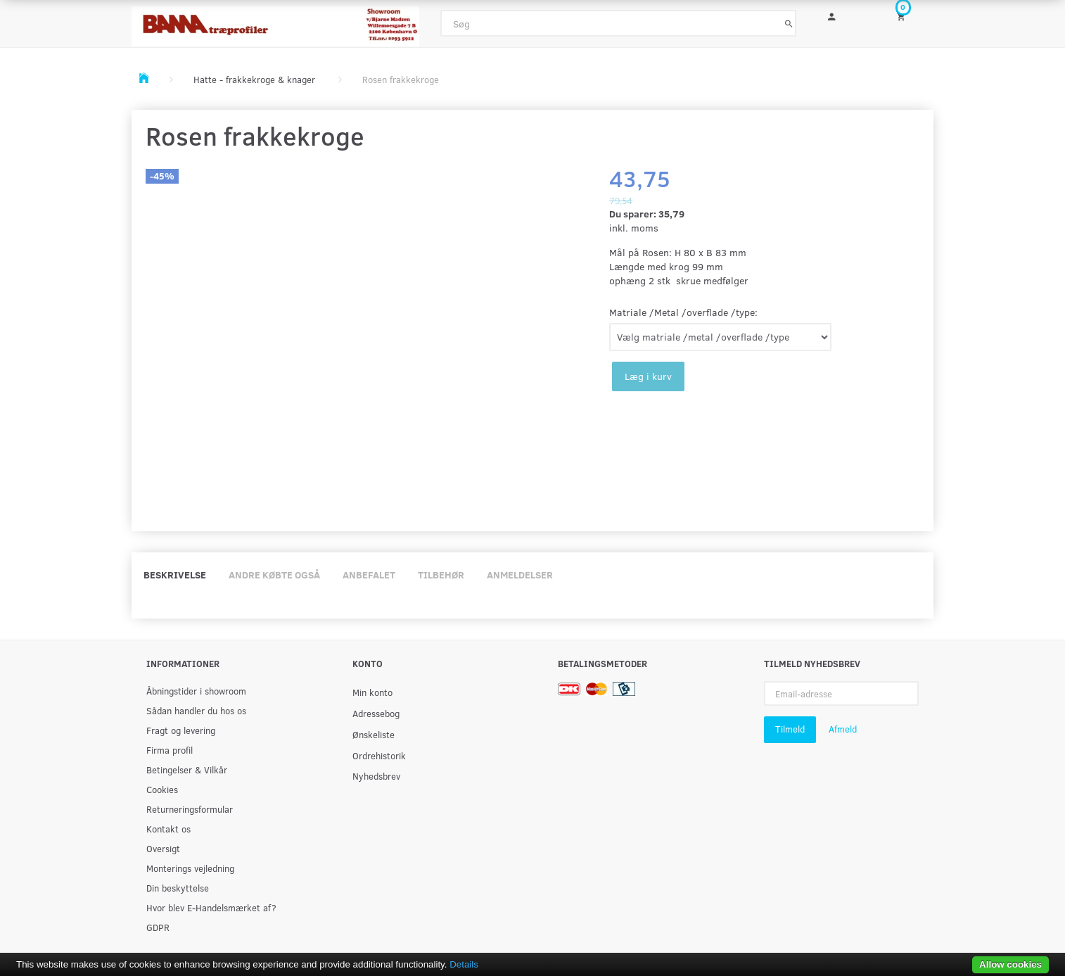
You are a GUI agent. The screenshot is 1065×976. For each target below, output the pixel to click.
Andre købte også (274, 574)
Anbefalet (369, 574)
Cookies (162, 789)
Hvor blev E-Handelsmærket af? (211, 907)
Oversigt (163, 848)
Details (463, 964)
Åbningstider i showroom (196, 691)
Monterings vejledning (190, 868)
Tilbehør (441, 574)
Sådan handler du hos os (196, 710)
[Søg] (789, 23)
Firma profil (169, 750)
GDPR (158, 927)
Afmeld (843, 729)
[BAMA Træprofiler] (275, 22)
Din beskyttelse (177, 888)
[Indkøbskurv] (910, 16)
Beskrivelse (175, 574)
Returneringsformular (189, 809)
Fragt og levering (180, 730)
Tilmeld (790, 729)
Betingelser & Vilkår (186, 769)
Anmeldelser (520, 574)
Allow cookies (1010, 964)
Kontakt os (168, 829)
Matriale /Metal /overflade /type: (683, 312)
